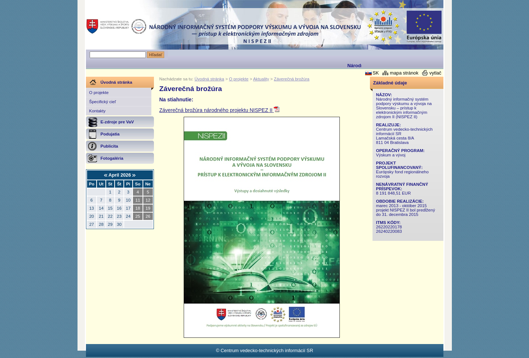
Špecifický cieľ (102, 102)
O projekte (99, 92)
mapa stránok (404, 73)
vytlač (435, 73)
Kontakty (97, 111)
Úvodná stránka (209, 79)
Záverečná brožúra (292, 79)
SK (376, 73)
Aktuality (261, 79)
